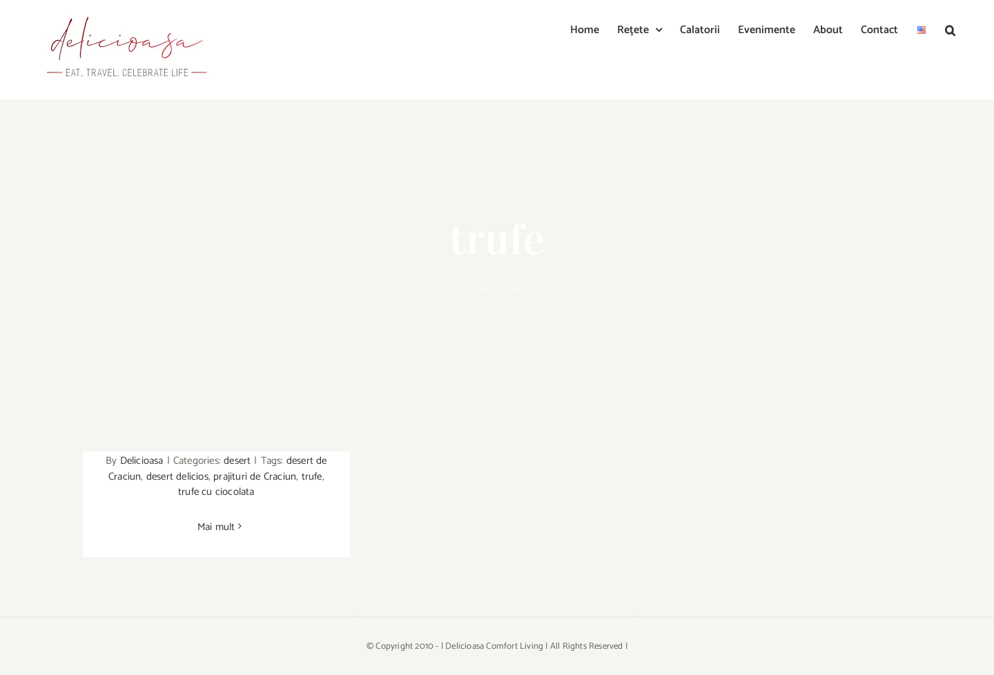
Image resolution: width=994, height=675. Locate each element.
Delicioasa (142, 460)
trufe (312, 476)
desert (237, 460)
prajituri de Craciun (254, 476)
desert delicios (177, 476)
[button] (950, 29)
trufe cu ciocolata (216, 491)
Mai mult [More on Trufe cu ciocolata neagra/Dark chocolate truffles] (216, 527)
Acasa (508, 289)
